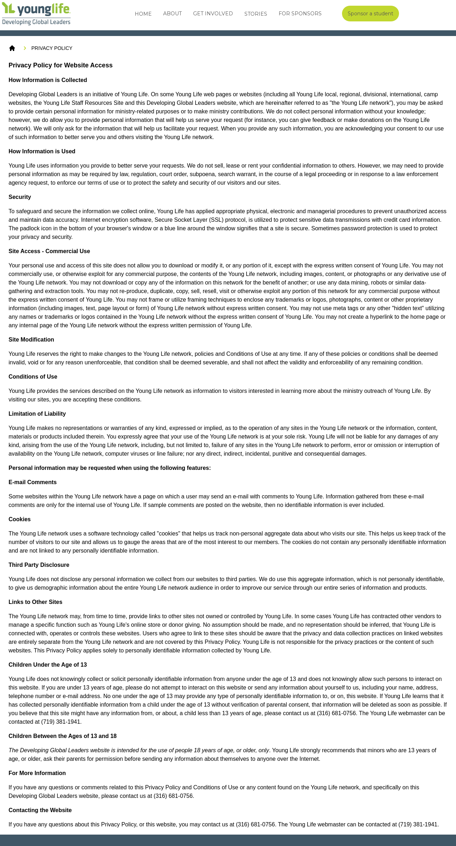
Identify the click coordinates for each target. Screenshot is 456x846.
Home (143, 14)
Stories (255, 14)
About (172, 13)
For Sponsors (300, 13)
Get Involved (213, 13)
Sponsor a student (370, 13)
